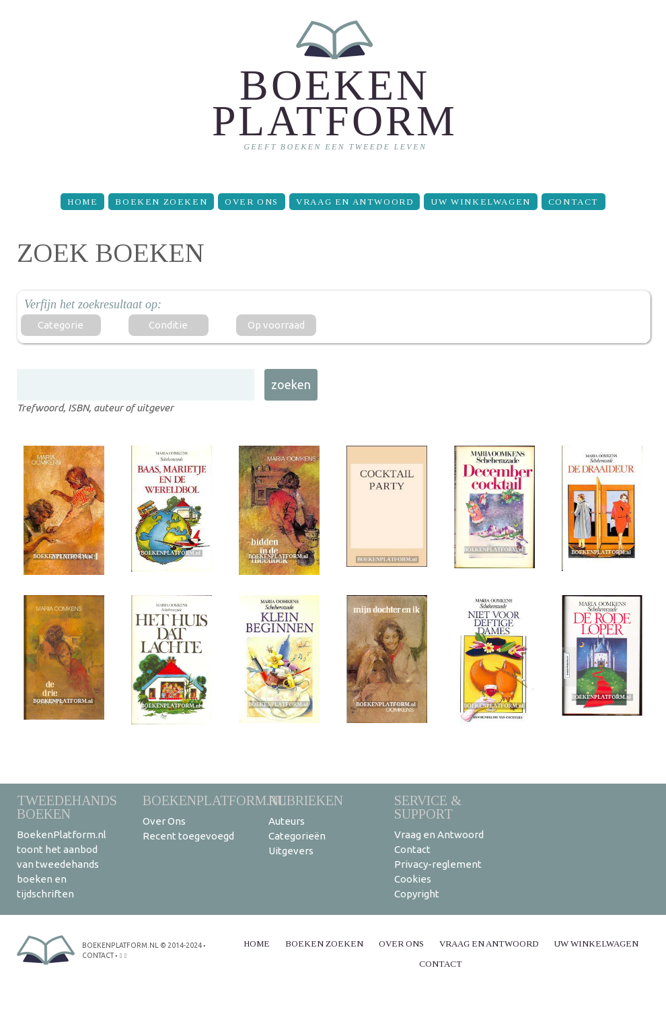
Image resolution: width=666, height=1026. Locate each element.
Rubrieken (305, 800)
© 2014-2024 (179, 945)
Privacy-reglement (438, 864)
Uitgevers (290, 850)
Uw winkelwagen (480, 202)
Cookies (412, 879)
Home (82, 202)
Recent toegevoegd (188, 836)
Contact (573, 202)
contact (98, 954)
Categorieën (297, 836)
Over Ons (252, 202)
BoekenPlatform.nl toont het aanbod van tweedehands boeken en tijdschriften (61, 864)
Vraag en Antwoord (354, 202)
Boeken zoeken (161, 202)
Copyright (416, 893)
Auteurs (286, 821)
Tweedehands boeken (67, 807)
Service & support (427, 807)
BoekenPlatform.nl (215, 800)
